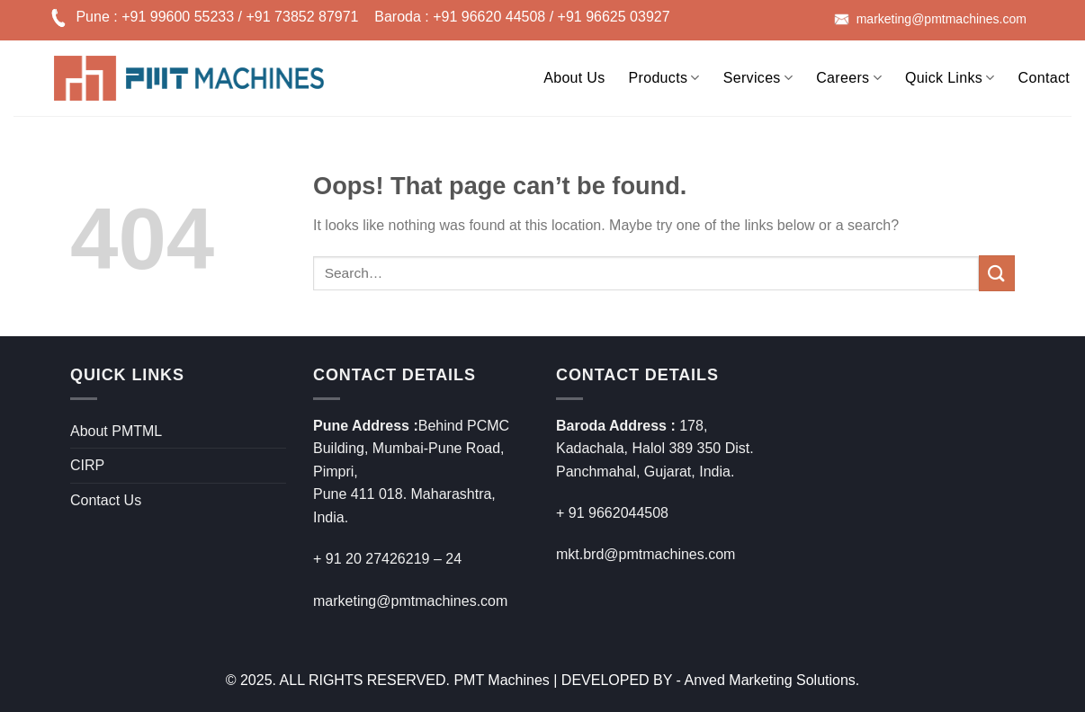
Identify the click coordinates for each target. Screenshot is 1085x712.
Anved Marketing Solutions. (772, 680)
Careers (849, 77)
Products (664, 77)
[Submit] (997, 272)
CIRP (87, 465)
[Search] (520, 75)
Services (758, 77)
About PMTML (116, 431)
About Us (574, 77)
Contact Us (105, 500)
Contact (1044, 77)
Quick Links (950, 77)
